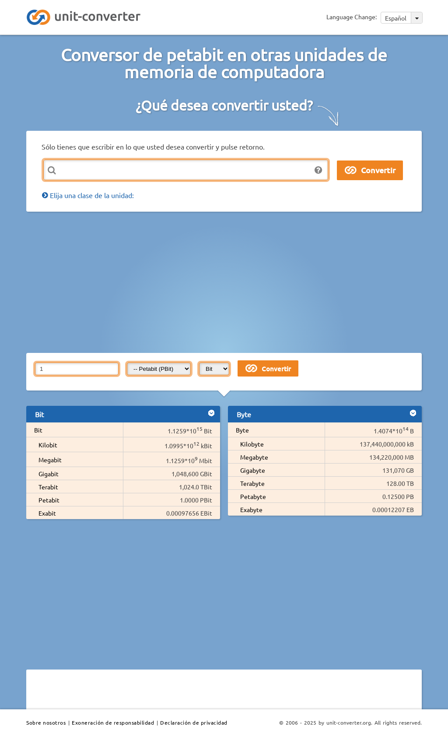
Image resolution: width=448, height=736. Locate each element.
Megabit (50, 460)
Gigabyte (252, 470)
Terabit (48, 487)
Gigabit (48, 474)
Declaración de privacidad (194, 722)
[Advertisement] (237, 281)
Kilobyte (252, 444)
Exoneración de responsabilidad (113, 722)
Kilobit (47, 445)
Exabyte (251, 509)
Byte (242, 430)
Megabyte (254, 457)
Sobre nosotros (46, 722)
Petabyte (253, 496)
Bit (38, 430)
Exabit (47, 513)
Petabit (49, 500)
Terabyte (252, 483)
